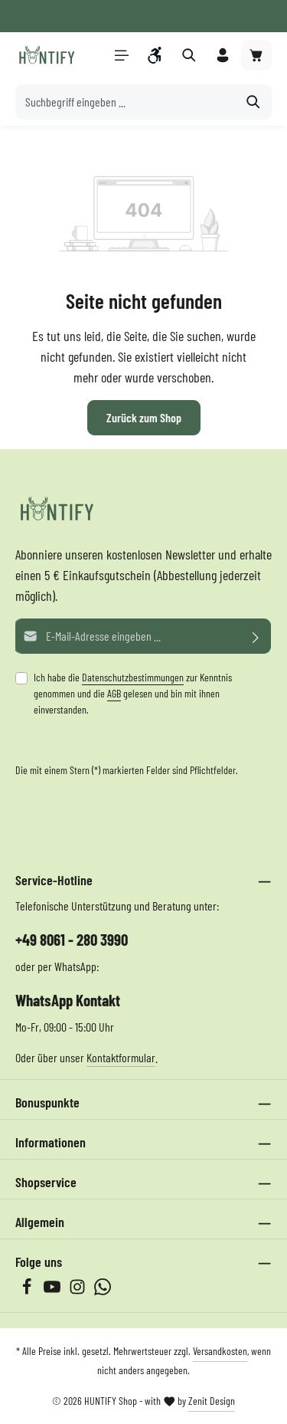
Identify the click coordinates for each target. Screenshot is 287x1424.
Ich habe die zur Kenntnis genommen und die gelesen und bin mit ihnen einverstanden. (133, 693)
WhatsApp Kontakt (67, 999)
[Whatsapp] (102, 1290)
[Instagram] (78, 1290)
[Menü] (121, 55)
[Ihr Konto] (222, 55)
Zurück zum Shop (143, 417)
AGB (114, 693)
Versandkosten (220, 1350)
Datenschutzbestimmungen (133, 677)
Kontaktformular (120, 1057)
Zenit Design (211, 1400)
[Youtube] (53, 1290)
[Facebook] (28, 1290)
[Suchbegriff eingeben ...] (125, 102)
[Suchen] (254, 102)
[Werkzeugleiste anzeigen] (155, 55)
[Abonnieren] (256, 636)
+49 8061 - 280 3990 (71, 939)
